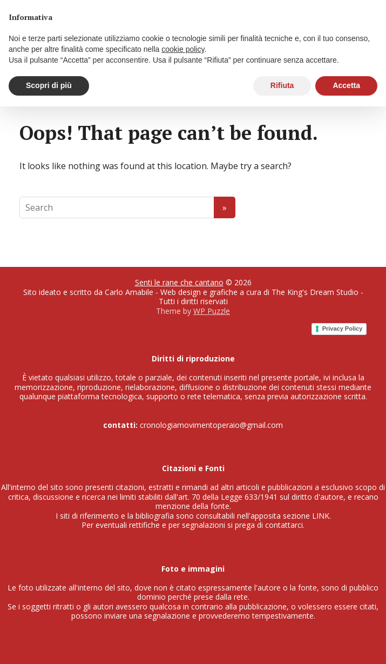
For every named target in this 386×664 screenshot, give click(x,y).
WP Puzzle (211, 311)
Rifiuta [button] (282, 85)
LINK (320, 516)
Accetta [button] (346, 85)
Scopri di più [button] (49, 85)
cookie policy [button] (182, 49)
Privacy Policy (342, 328)
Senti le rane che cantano (179, 282)
